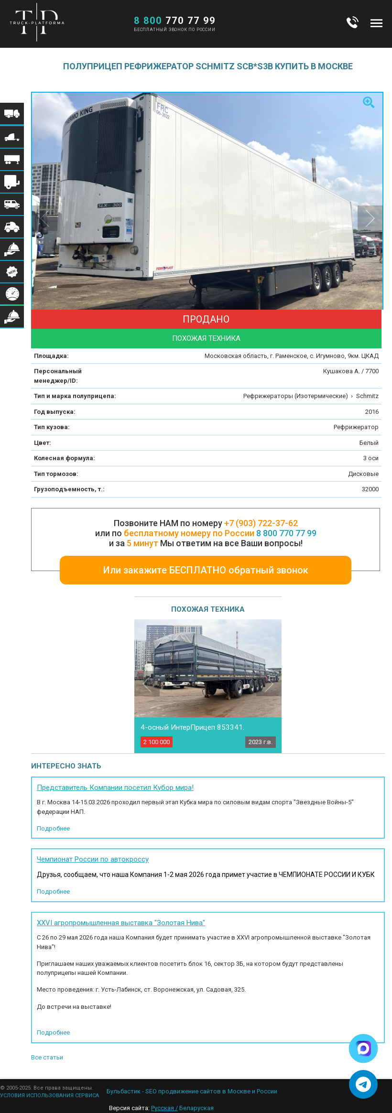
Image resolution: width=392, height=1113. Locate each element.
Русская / (164, 1108)
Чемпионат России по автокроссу (93, 859)
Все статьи (47, 1057)
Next (269, 683)
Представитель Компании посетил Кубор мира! (115, 787)
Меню (376, 23)
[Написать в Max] (363, 1048)
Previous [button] (44, 218)
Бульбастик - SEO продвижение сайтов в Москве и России (192, 1091)
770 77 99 (175, 20)
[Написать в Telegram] (363, 1084)
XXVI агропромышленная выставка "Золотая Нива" (121, 922)
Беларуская (196, 1108)
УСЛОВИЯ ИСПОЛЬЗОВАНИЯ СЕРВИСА (49, 1095)
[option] (208, 209)
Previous (147, 683)
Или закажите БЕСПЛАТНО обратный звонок (205, 570)
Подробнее (53, 828)
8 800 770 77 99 (286, 533)
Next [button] (370, 218)
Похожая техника (206, 338)
